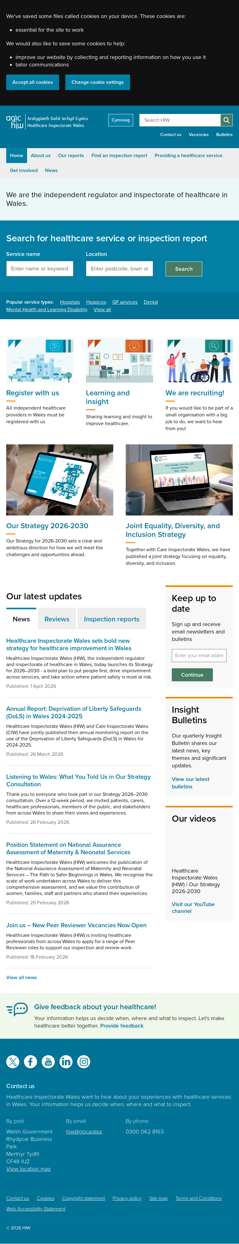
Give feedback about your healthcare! (95, 1006)
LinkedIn (66, 1061)
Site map (158, 1198)
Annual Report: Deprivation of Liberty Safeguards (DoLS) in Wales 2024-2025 (73, 712)
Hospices (96, 302)
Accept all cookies (32, 82)
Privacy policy (127, 1198)
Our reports (71, 155)
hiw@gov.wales (84, 1131)
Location (96, 254)
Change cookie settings (98, 82)
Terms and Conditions (199, 1198)
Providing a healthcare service (189, 155)
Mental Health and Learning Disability (46, 309)
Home (16, 155)
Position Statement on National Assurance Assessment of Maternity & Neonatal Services (68, 848)
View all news (21, 977)
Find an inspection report (119, 155)
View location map (28, 1168)
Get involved (24, 170)
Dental (151, 302)
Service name (23, 254)
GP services (125, 302)
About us (41, 155)
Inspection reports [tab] (111, 619)
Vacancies (199, 134)
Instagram (83, 1061)
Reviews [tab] (57, 619)
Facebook (30, 1061)
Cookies (45, 1198)
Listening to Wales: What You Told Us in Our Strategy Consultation (78, 780)
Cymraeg (121, 120)
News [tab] (21, 619)
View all (102, 309)
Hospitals (70, 302)
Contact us (170, 134)
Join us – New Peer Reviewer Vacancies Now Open (76, 925)
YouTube (48, 1061)
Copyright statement (83, 1198)
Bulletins (224, 134)
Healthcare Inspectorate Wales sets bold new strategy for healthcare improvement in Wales (68, 644)
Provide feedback (121, 1025)
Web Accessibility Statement (35, 1209)
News (51, 170)
